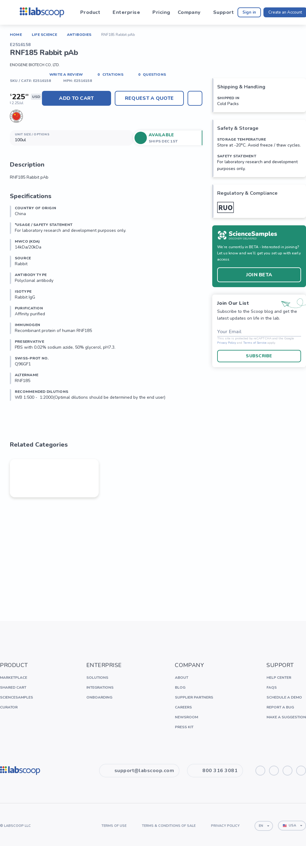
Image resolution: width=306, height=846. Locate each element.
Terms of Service (255, 343)
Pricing (161, 12)
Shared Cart (13, 687)
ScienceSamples (16, 697)
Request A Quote (149, 98)
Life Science (44, 34)
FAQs (272, 687)
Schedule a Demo (284, 697)
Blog (180, 687)
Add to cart (76, 98)
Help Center (279, 677)
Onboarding (99, 697)
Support (223, 12)
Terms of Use (113, 825)
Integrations (100, 687)
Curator (9, 707)
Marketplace (13, 677)
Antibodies (79, 34)
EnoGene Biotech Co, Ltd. (35, 64)
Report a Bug (280, 707)
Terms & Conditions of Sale (169, 825)
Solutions (97, 677)
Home (16, 34)
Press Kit (184, 727)
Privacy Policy (226, 343)
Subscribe (259, 356)
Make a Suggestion (286, 717)
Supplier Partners (194, 697)
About (181, 677)
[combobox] (263, 826)
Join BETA (259, 275)
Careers (183, 707)
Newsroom (186, 717)
